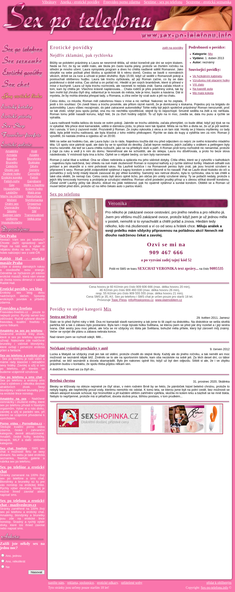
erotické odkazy (107, 582)
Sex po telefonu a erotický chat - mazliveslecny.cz (22, 503)
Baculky (12, 158)
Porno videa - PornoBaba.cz (21, 423)
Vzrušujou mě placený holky (211, 80)
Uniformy (12, 218)
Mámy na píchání (11, 196)
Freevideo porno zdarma (121, 2)
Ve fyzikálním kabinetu (207, 76)
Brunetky (12, 162)
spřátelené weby (131, 582)
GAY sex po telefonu (22, 96)
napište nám (56, 582)
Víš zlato (198, 84)
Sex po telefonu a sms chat (21, 377)
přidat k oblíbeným (218, 582)
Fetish (34, 177)
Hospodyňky (12, 188)
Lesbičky (11, 192)
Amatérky (11, 151)
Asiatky (34, 155)
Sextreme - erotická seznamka (208, 2)
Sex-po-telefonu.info (214, 587)
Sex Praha (8, 236)
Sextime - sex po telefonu (163, 2)
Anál (34, 151)
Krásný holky (34, 188)
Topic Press (119, 300)
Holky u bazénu (34, 185)
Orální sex (12, 203)
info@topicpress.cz (140, 300)
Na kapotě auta (202, 89)
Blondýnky (34, 158)
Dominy (34, 170)
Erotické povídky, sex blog (21, 289)
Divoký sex (11, 170)
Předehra (34, 207)
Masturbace (34, 196)
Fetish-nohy (12, 181)
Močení (12, 200)
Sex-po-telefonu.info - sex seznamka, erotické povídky (79, 18)
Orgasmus (34, 203)
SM (34, 211)
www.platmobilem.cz (168, 300)
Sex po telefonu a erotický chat (22, 355)
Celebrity (12, 166)
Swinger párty (12, 215)
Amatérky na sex (13, 398)
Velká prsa (34, 218)
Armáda (12, 155)
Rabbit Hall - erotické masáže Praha (22, 261)
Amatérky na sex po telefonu (21, 330)
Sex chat (22, 85)
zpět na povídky (172, 47)
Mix (210, 54)
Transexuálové (34, 215)
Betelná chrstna (62, 381)
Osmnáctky (11, 207)
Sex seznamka (22, 61)
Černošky (34, 173)
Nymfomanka (34, 200)
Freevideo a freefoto (16, 308)
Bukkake (34, 162)
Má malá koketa (202, 93)
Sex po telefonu (22, 49)
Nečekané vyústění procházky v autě (79, 348)
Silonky (12, 211)
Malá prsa (34, 192)
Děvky (34, 166)
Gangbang (34, 181)
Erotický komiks (11, 177)
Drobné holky (12, 173)
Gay (11, 185)
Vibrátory (49, 2)
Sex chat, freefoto (13, 448)
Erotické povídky (22, 73)
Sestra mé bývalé (63, 317)
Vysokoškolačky (11, 222)
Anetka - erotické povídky (80, 2)
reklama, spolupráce (80, 582)
